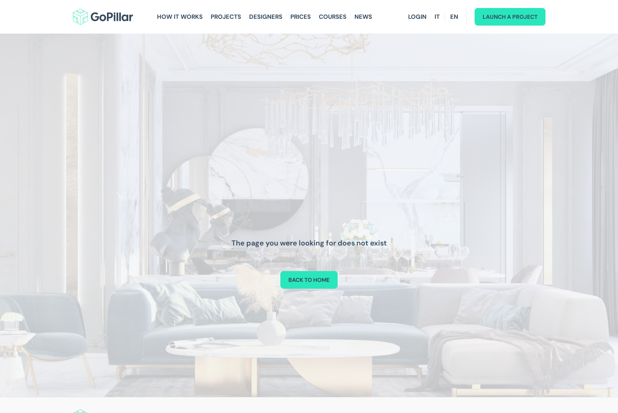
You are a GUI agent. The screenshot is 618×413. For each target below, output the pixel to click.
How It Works (180, 17)
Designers (265, 17)
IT (437, 17)
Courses (332, 17)
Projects (226, 17)
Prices (300, 17)
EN (454, 17)
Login (417, 17)
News (363, 17)
